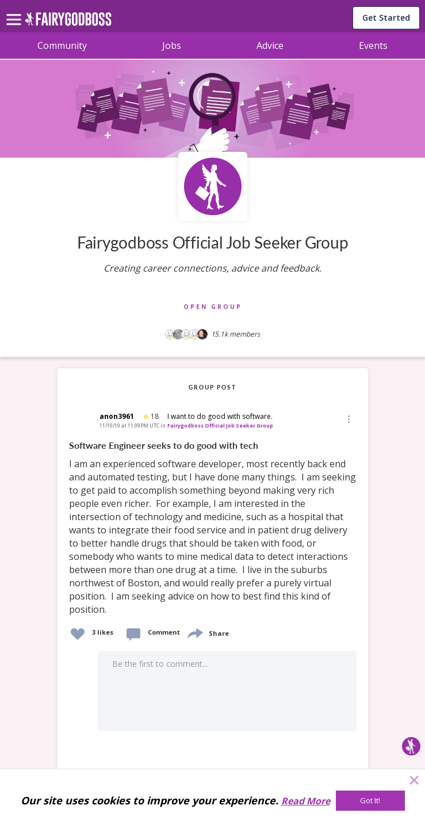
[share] (194, 632)
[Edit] (348, 419)
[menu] (15, 10)
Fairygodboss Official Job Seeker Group (220, 425)
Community (62, 45)
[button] (348, 419)
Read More (305, 801)
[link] (213, 528)
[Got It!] (370, 801)
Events (373, 45)
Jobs (171, 45)
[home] (68, 22)
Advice (270, 45)
